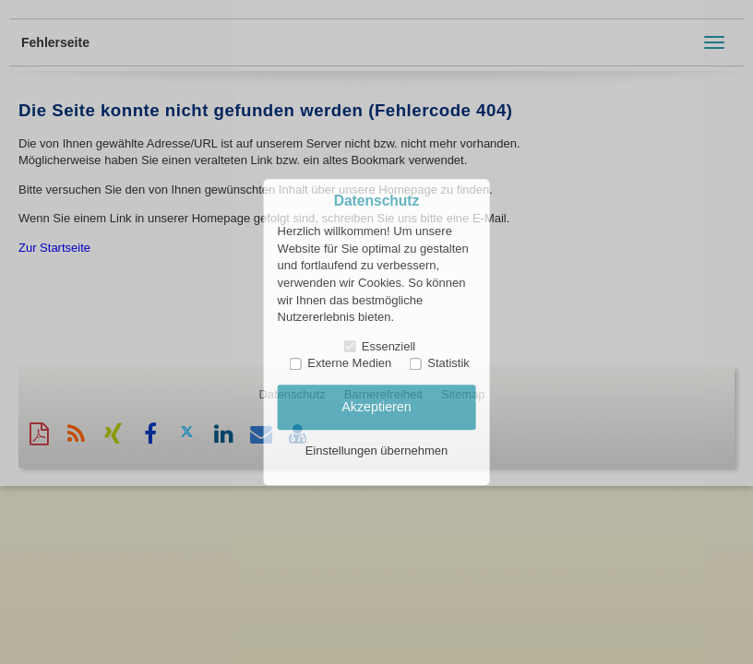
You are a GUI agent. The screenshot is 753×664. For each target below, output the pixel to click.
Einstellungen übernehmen (376, 451)
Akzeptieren (376, 406)
